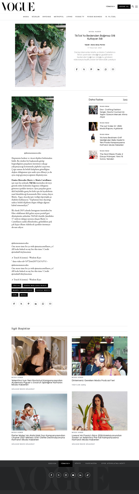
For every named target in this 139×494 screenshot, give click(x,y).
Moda (23, 295)
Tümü (125, 100)
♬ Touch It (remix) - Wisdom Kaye (26, 257)
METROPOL (59, 17)
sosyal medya (43, 290)
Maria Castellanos (22, 290)
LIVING (69, 17)
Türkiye (65, 463)
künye (78, 463)
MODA (26, 17)
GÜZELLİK (36, 17)
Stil (15, 295)
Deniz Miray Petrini (98, 45)
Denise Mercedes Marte (35, 285)
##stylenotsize (26, 274)
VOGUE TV (79, 17)
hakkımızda (91, 463)
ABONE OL (124, 6)
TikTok (16, 285)
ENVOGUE (47, 17)
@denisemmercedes (20, 243)
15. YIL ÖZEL (110, 17)
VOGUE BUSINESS (94, 17)
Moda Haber (95, 31)
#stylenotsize (25, 252)
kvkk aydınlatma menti (113, 463)
